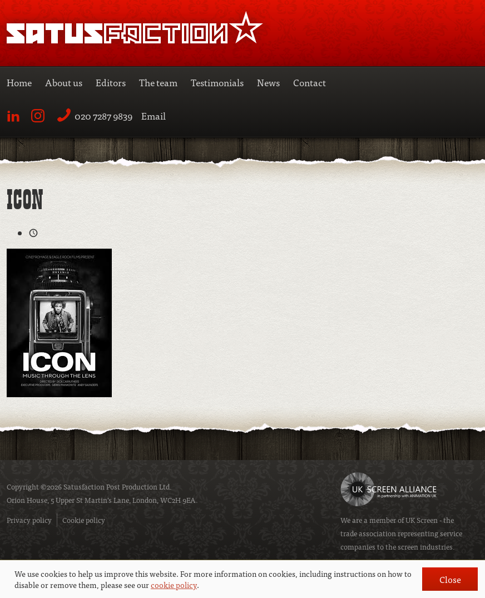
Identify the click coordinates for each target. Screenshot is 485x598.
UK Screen (421, 520)
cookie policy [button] (174, 584)
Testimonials (217, 82)
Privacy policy (29, 520)
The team (158, 82)
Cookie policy (83, 520)
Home (19, 82)
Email (153, 115)
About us (63, 82)
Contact (309, 82)
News (268, 82)
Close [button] (450, 579)
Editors (111, 82)
